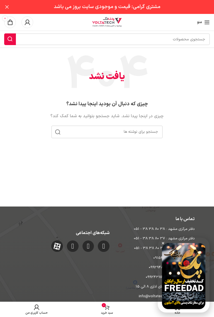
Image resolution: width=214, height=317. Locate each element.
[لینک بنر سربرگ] (115, 7)
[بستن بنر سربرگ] (7, 7)
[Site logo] (107, 22)
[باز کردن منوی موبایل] (203, 22)
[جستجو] (107, 39)
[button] (163, 243)
